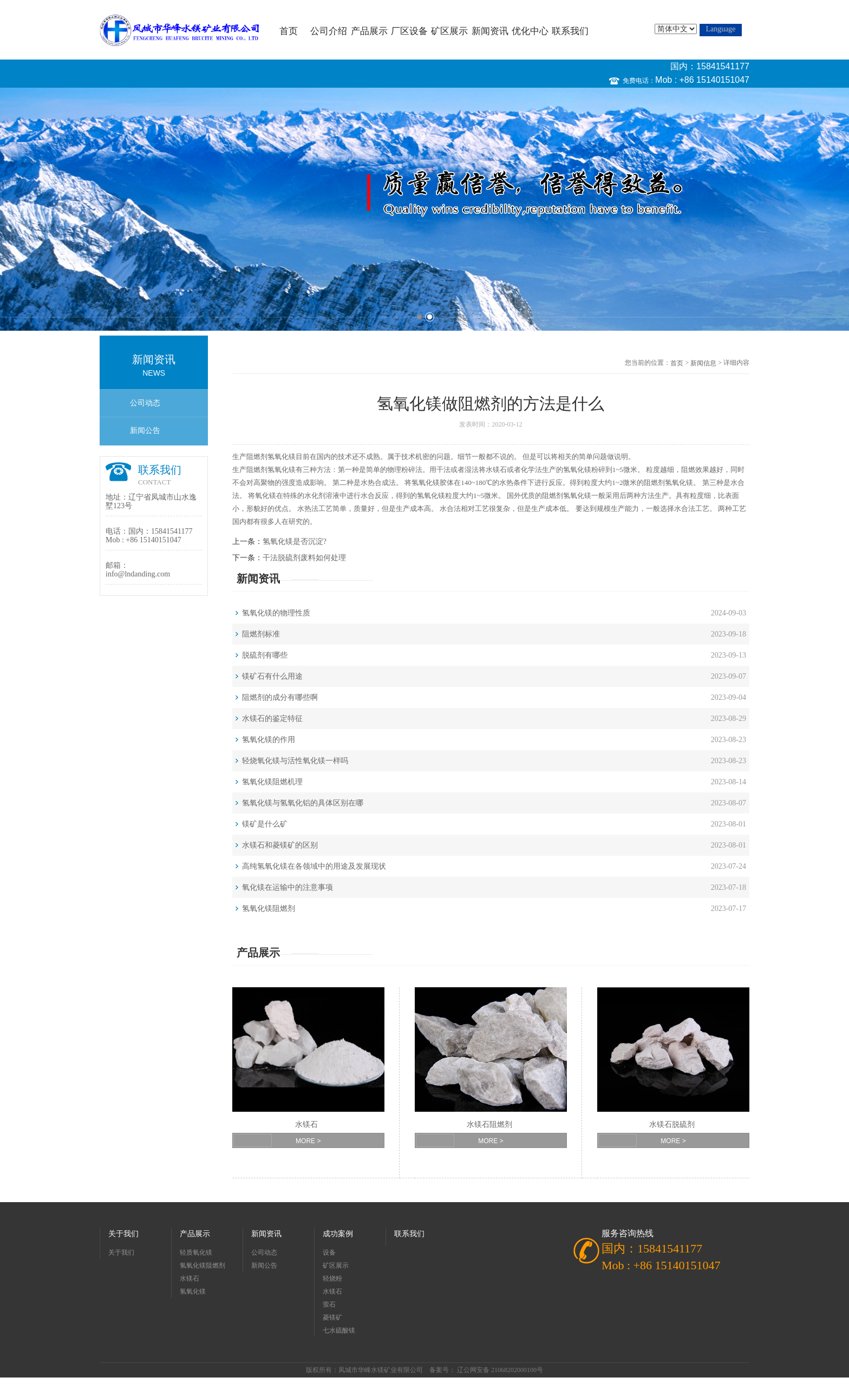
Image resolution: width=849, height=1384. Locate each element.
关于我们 (123, 1234)
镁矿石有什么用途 (272, 676)
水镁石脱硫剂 (672, 1124)
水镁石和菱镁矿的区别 (280, 845)
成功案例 (338, 1234)
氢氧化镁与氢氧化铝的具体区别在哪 (302, 803)
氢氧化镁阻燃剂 (268, 908)
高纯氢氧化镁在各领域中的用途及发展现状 (314, 866)
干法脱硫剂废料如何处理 (304, 558)
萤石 (329, 1304)
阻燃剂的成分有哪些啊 (280, 697)
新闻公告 (145, 431)
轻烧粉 (332, 1278)
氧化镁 (580, 469)
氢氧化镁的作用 (268, 740)
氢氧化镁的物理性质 (276, 613)
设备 (329, 1252)
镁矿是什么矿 (265, 824)
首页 (288, 31)
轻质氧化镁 (196, 1252)
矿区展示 (449, 31)
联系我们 (570, 31)
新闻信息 (703, 363)
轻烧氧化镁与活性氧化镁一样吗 (295, 761)
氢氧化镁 (281, 456)
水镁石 (496, 469)
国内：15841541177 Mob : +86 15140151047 (702, 73)
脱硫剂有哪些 (265, 655)
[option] (424, 209)
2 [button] (429, 316)
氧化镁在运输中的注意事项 (287, 887)
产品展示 (369, 31)
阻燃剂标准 (261, 634)
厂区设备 (409, 31)
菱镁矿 (332, 1317)
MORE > (308, 1141)
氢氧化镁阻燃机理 (272, 782)
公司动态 (145, 403)
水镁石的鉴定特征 (272, 718)
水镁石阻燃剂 (489, 1124)
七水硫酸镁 (339, 1330)
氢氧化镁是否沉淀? (294, 541)
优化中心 (530, 31)
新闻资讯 (490, 31)
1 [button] (419, 316)
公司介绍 (328, 31)
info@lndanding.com (138, 574)
